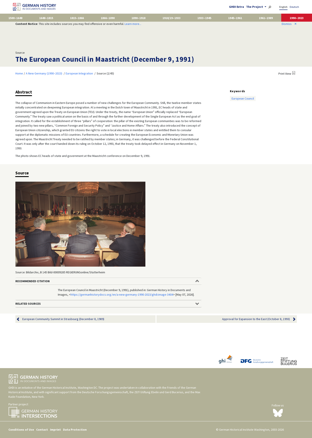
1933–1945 (204, 18)
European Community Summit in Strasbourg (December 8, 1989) (63, 319)
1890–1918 (138, 18)
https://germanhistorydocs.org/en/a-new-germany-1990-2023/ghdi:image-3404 (122, 294)
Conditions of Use (21, 430)
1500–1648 (15, 18)
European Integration (79, 73)
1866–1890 (108, 18)
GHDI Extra (236, 7)
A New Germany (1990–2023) (44, 73)
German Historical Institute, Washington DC (69, 388)
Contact (42, 430)
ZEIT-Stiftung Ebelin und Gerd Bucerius (158, 392)
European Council (243, 98)
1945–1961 (235, 18)
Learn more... (133, 24)
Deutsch (294, 6)
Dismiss (289, 24)
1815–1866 (77, 18)
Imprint (55, 430)
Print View (284, 74)
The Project (255, 7)
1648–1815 (46, 18)
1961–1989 (266, 18)
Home (19, 73)
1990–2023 (297, 18)
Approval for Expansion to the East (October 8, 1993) (256, 319)
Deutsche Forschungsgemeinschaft (105, 392)
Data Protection (75, 430)
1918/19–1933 (171, 18)
